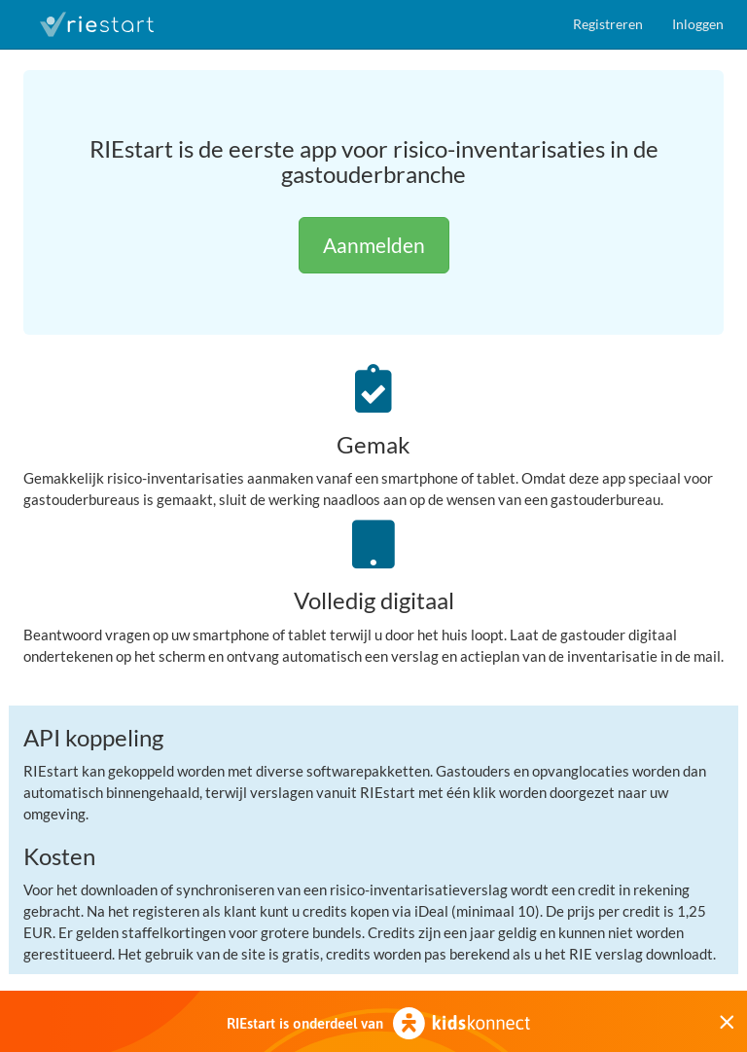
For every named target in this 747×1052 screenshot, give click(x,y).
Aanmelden (374, 245)
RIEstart (96, 24)
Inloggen (698, 24)
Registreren (608, 24)
